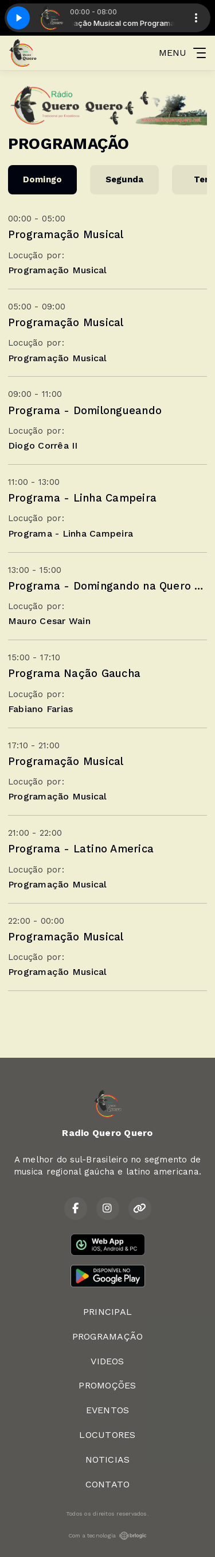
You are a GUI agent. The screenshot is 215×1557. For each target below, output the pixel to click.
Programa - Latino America (81, 849)
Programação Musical (66, 234)
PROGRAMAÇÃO (107, 1336)
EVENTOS (108, 1410)
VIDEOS (107, 1361)
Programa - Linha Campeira (82, 498)
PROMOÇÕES (107, 1385)
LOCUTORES (107, 1434)
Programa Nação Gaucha (74, 673)
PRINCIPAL (107, 1311)
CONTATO (107, 1484)
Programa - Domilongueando (85, 410)
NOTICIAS (107, 1459)
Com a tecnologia (107, 1536)
